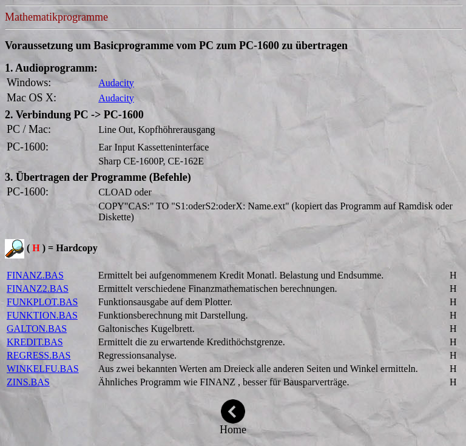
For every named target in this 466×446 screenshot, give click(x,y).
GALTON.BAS (37, 328)
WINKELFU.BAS (43, 368)
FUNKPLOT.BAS (42, 302)
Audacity (116, 83)
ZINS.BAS (28, 382)
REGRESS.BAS (38, 355)
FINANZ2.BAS (38, 288)
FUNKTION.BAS (42, 315)
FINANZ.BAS (35, 275)
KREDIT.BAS (35, 342)
